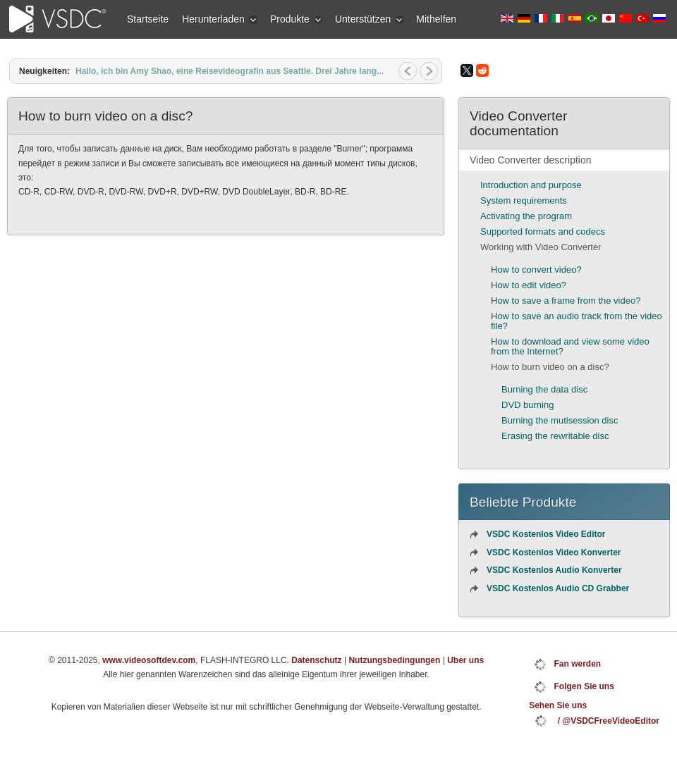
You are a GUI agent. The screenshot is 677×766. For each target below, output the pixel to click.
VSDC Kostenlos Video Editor (546, 534)
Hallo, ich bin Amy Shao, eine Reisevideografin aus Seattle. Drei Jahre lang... (229, 71)
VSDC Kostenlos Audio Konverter (554, 570)
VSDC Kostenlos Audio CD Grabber (558, 588)
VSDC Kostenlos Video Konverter (554, 552)
